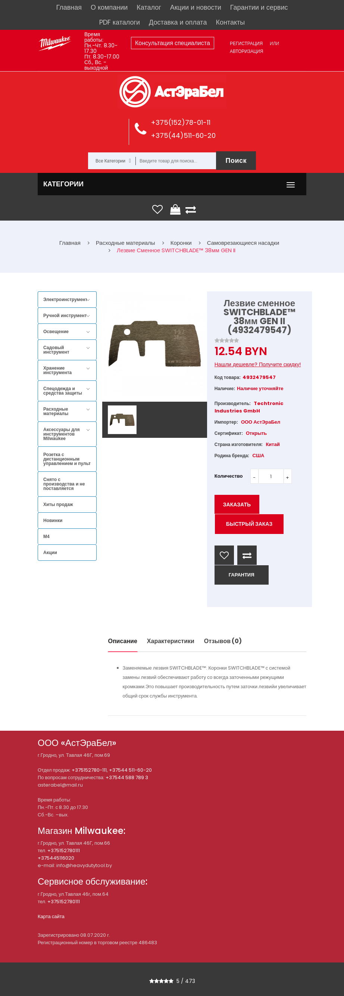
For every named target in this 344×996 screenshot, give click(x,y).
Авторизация (246, 51)
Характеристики (170, 641)
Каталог (149, 7)
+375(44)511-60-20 (183, 135)
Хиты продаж (58, 504)
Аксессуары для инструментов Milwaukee (61, 434)
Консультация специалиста (172, 43)
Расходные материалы (55, 411)
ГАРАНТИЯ (241, 574)
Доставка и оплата (178, 22)
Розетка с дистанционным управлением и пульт (67, 459)
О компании (109, 7)
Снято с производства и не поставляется (64, 484)
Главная (69, 7)
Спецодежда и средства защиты (62, 391)
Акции (50, 552)
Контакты (230, 22)
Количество (229, 476)
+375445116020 (56, 857)
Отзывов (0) (223, 641)
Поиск (236, 160)
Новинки (52, 520)
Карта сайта (51, 916)
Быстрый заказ (249, 524)
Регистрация (246, 43)
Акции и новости (195, 7)
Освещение (56, 331)
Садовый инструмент (56, 350)
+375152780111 (63, 850)
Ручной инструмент (65, 315)
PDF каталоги (119, 22)
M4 (46, 536)
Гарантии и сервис (259, 7)
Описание (122, 641)
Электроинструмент (65, 299)
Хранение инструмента (57, 370)
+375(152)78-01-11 (180, 122)
